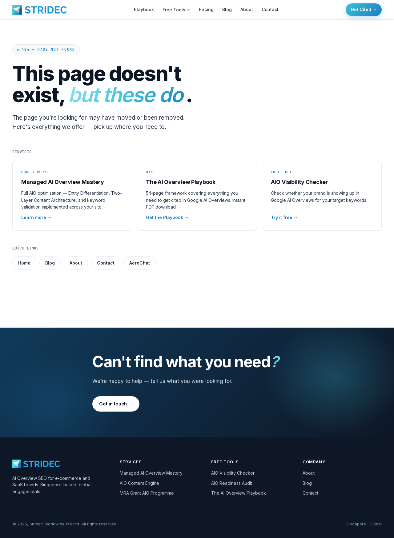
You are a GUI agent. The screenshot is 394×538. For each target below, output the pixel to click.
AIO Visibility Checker (233, 473)
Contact (270, 9)
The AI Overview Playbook (238, 493)
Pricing (206, 9)
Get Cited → (364, 9)
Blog (227, 9)
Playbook (144, 9)
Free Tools (176, 9)
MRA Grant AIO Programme (147, 493)
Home (24, 262)
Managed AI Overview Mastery (151, 473)
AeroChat (139, 262)
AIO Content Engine (139, 483)
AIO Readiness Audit (231, 483)
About (246, 9)
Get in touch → (116, 404)
